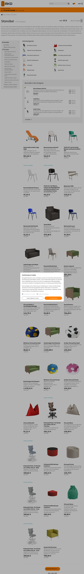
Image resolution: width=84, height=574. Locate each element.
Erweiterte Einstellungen (43, 294)
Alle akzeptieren (53, 298)
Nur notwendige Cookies (33, 298)
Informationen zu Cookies (28, 294)
